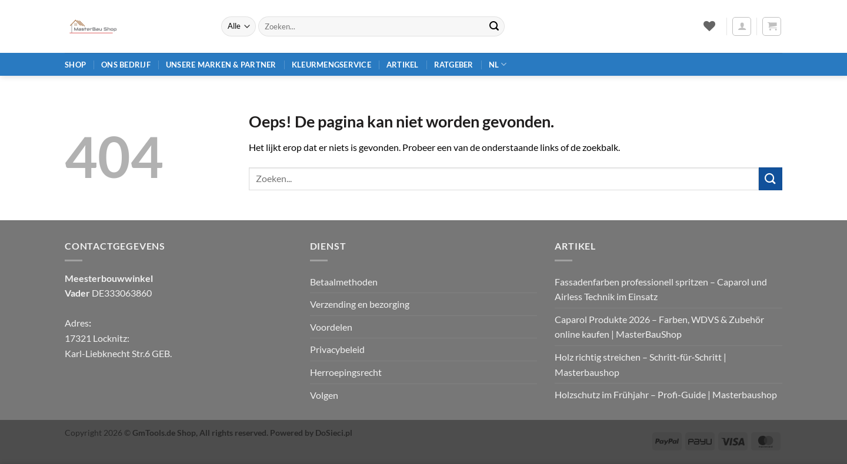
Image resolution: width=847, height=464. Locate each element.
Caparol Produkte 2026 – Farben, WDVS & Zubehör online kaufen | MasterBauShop (659, 327)
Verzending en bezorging (359, 304)
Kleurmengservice (331, 64)
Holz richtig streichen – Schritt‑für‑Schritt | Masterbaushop (640, 364)
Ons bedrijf (126, 64)
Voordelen (331, 326)
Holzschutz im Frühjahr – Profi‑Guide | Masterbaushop (665, 394)
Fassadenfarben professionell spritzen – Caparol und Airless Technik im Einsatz (661, 289)
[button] (741, 26)
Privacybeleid (337, 349)
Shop (75, 64)
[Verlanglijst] (709, 26)
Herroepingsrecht (346, 372)
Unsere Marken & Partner (221, 64)
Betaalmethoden (344, 281)
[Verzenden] (494, 26)
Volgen (324, 395)
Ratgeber (453, 64)
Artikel (402, 64)
